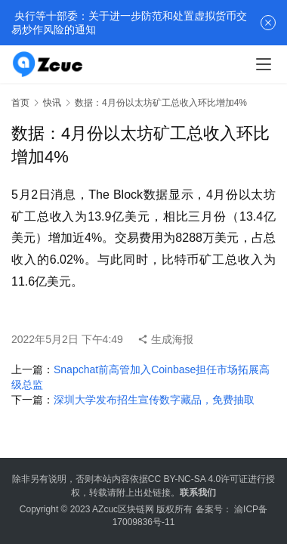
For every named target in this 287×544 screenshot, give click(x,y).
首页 (20, 102)
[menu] (263, 64)
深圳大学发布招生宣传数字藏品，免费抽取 (154, 400)
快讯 (52, 102)
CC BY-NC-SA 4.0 (184, 479)
